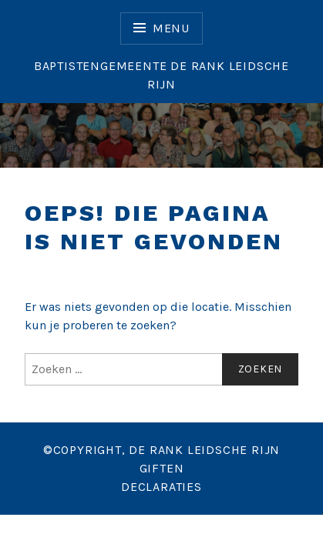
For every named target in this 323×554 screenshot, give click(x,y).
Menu (171, 28)
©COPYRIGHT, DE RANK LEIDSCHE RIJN (161, 449)
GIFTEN (162, 468)
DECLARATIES (161, 486)
